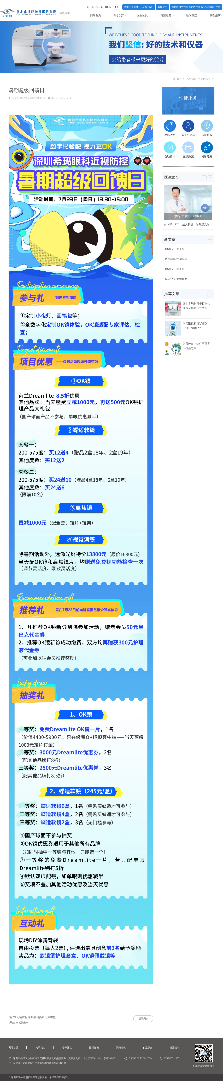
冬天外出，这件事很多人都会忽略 (196, 346)
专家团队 (67, 1047)
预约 (205, 208)
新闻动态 (191, 15)
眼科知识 (94, 1047)
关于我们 (119, 15)
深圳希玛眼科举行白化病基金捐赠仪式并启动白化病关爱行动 (196, 306)
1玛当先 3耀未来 (18, 1022)
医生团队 (142, 15)
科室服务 (165, 15)
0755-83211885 (101, 7)
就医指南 (215, 15)
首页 (179, 78)
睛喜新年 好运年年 (176, 259)
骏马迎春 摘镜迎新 (176, 278)
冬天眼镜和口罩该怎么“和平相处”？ (195, 326)
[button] (204, 177)
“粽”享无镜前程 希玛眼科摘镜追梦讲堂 (32, 1017)
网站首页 (95, 15)
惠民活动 (205, 78)
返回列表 (143, 1018)
